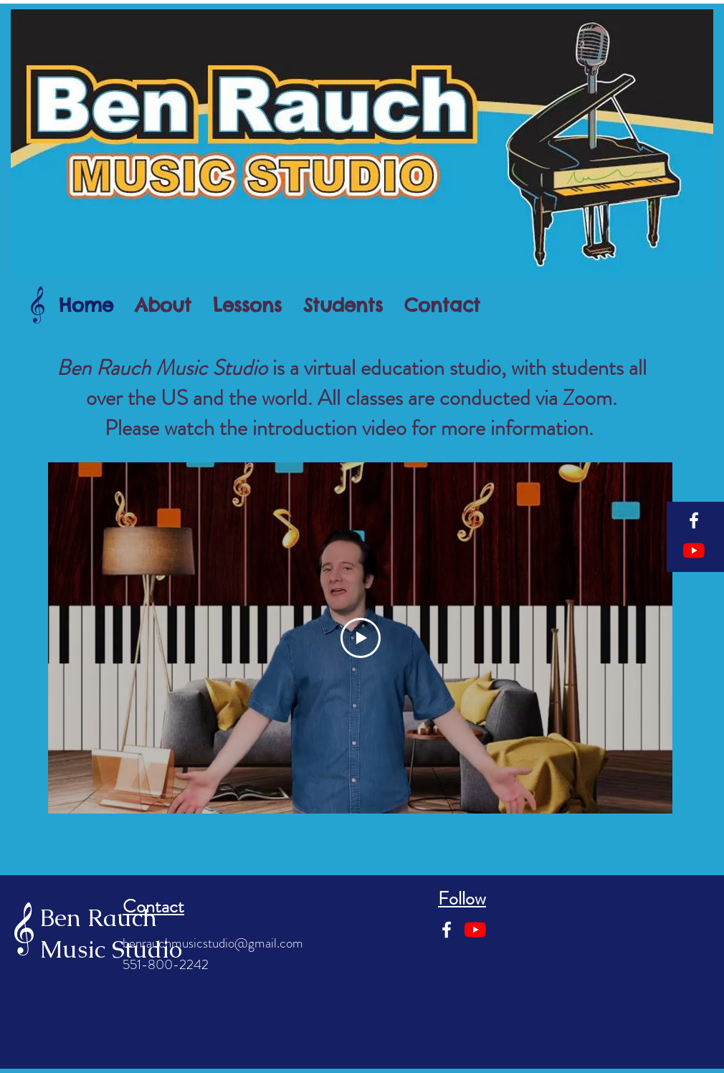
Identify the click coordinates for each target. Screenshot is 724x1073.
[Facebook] (694, 520)
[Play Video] (360, 638)
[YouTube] (694, 550)
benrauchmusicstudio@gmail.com (213, 943)
